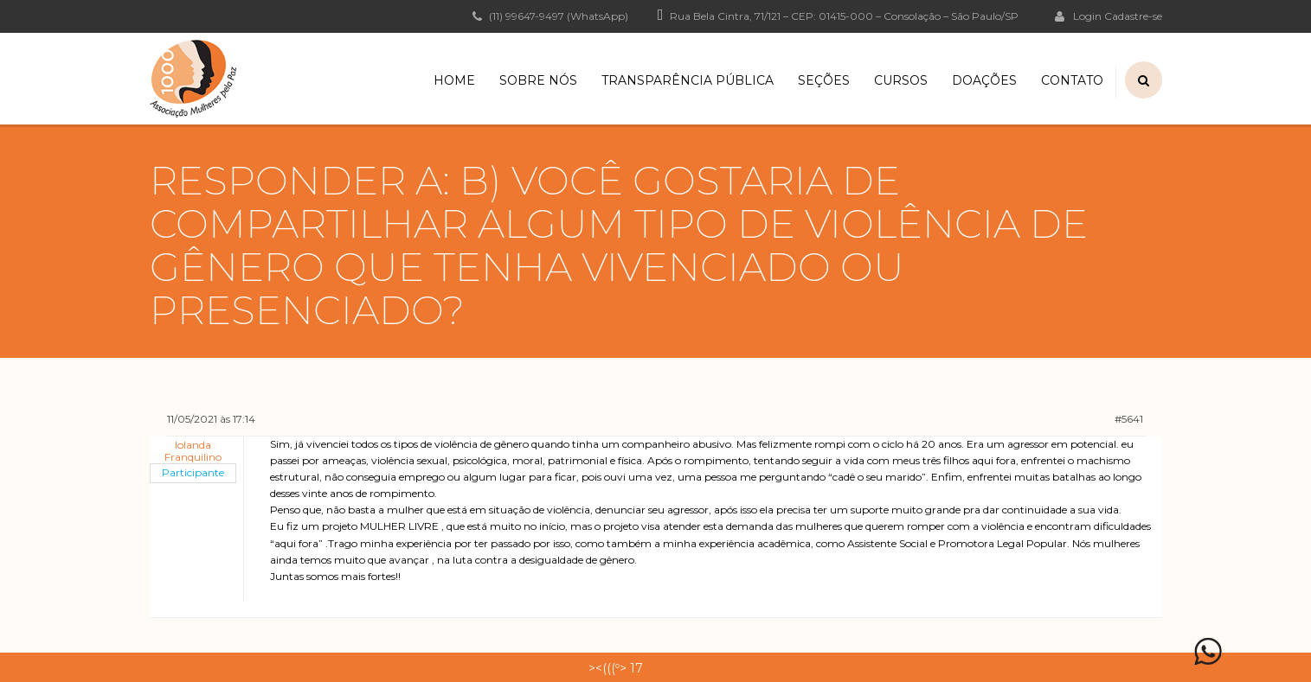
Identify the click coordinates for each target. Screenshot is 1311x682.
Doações (984, 80)
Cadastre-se (1133, 16)
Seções (824, 80)
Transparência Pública (687, 80)
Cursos (901, 80)
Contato (1072, 80)
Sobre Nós (538, 80)
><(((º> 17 (615, 668)
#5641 (1129, 418)
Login (1078, 16)
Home (454, 80)
